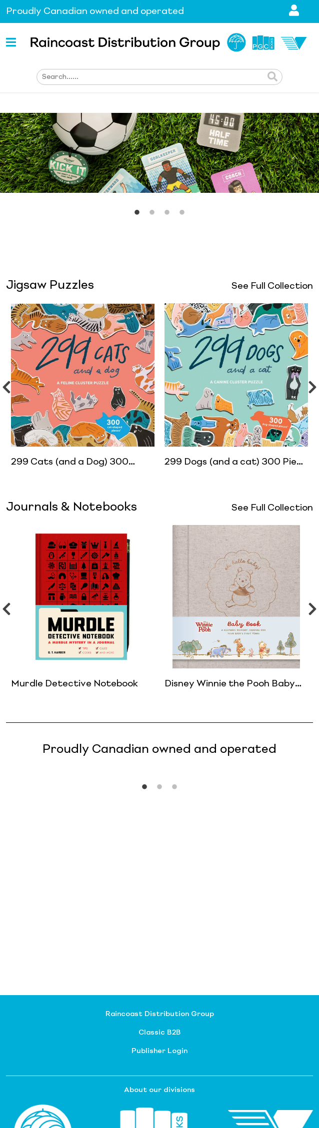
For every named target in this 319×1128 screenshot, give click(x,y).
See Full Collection (272, 286)
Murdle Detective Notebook (74, 683)
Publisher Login (160, 1051)
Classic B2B (159, 1032)
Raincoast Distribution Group (160, 1014)
